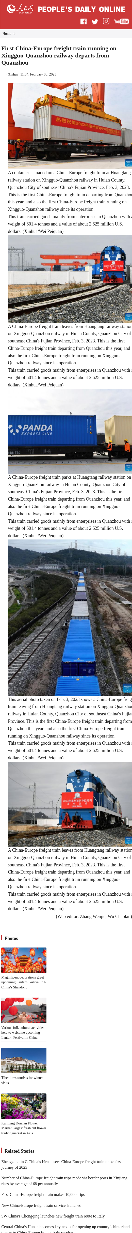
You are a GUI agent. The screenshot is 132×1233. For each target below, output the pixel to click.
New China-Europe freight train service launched (41, 1205)
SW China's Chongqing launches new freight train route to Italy (53, 1216)
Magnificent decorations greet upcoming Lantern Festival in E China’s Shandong (23, 982)
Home (7, 34)
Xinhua (13, 74)
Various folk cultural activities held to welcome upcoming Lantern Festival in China (22, 1033)
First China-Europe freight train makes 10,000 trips (43, 1194)
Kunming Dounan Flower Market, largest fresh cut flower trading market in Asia (23, 1128)
